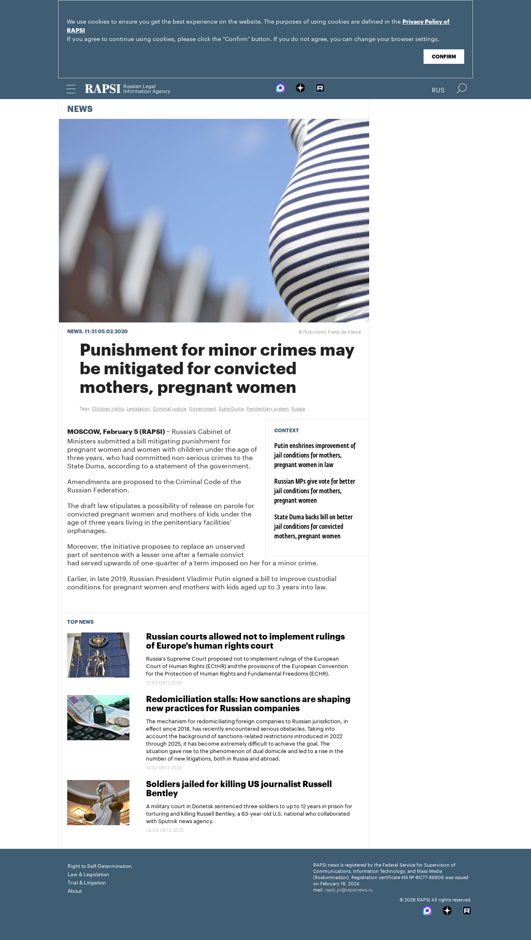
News (80, 109)
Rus (438, 89)
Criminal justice (169, 408)
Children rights (108, 408)
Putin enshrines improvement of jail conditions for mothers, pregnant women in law (315, 456)
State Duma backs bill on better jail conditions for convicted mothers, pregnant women (313, 527)
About (75, 890)
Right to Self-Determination (100, 865)
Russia (298, 408)
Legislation (138, 408)
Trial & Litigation (87, 882)
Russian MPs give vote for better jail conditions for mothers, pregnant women (314, 491)
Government (202, 408)
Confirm (444, 56)
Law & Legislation (88, 873)
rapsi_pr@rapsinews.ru (349, 889)
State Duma (231, 408)
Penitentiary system (267, 408)
